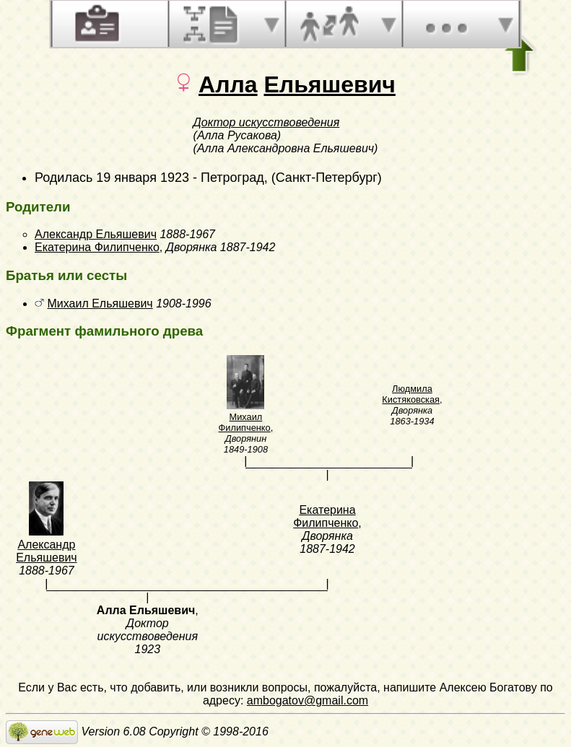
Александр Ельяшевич (96, 234)
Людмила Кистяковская (411, 394)
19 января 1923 (142, 177)
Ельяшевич (329, 84)
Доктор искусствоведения (266, 122)
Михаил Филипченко (245, 422)
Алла (228, 84)
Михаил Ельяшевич (99, 303)
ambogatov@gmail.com (307, 700)
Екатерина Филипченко (97, 247)
